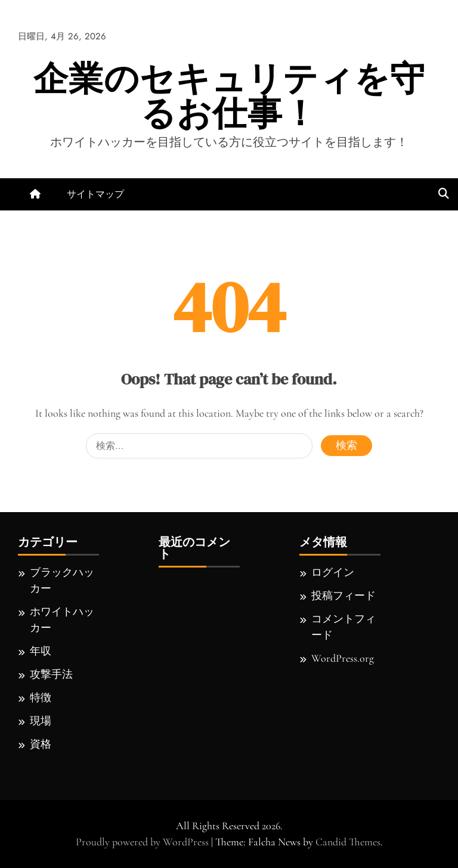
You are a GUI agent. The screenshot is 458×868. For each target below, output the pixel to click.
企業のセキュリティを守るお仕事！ (229, 96)
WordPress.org (342, 658)
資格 (40, 744)
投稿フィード (343, 595)
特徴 (40, 697)
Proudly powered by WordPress (143, 841)
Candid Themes (347, 841)
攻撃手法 (51, 674)
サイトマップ (95, 194)
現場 (40, 720)
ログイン (332, 572)
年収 (40, 651)
